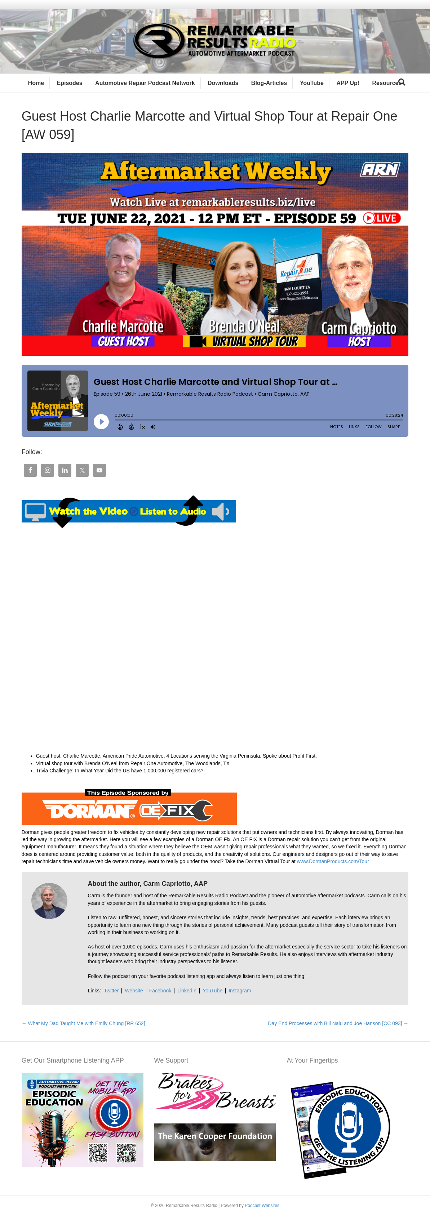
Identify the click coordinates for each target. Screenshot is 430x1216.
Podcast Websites (262, 1205)
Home (36, 83)
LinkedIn (186, 990)
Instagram (240, 990)
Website (134, 990)
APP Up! (347, 83)
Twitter (111, 990)
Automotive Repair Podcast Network (145, 83)
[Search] (401, 82)
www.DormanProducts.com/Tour (332, 861)
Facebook (160, 990)
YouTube (312, 83)
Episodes (70, 83)
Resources (387, 83)
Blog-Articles (269, 83)
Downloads (223, 83)
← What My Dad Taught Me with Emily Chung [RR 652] (83, 1023)
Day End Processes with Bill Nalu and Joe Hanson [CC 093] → (338, 1023)
